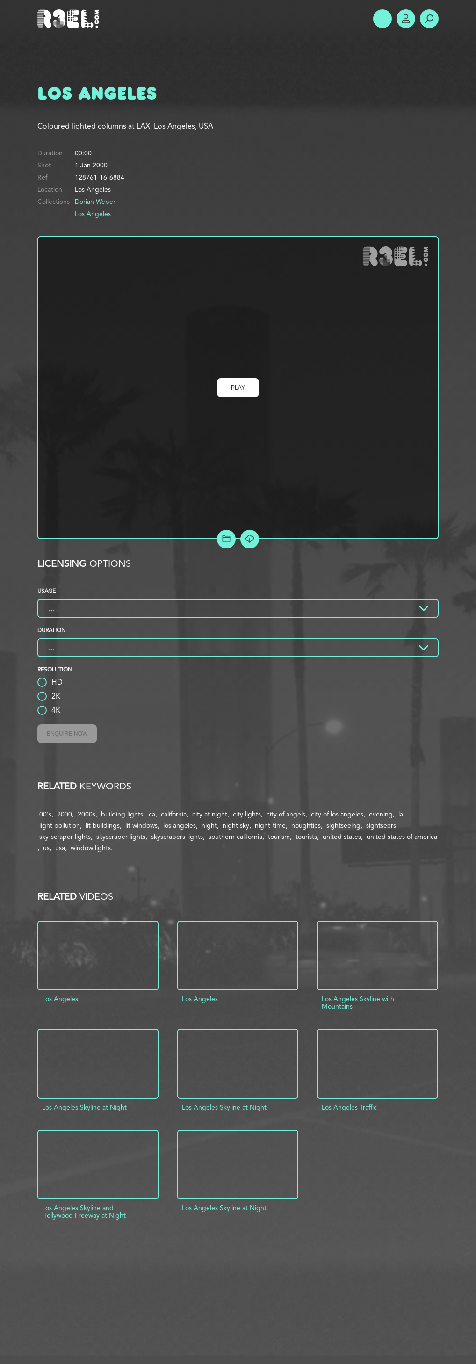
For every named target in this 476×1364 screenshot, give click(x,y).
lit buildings (103, 825)
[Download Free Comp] (249, 539)
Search (429, 18)
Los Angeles (93, 213)
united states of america (402, 836)
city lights (247, 814)
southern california (235, 836)
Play (238, 387)
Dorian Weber (95, 201)
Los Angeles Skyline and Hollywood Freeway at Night (84, 1211)
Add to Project (226, 539)
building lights (122, 814)
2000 (64, 814)
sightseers (381, 825)
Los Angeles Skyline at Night (84, 1107)
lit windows (141, 825)
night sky (236, 825)
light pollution (59, 825)
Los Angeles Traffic (349, 1107)
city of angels (286, 814)
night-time (270, 825)
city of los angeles (337, 814)
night (209, 825)
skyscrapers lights (177, 836)
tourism (279, 836)
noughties (306, 825)
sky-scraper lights (65, 836)
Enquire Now (67, 733)
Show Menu (382, 18)
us (46, 848)
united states (342, 836)
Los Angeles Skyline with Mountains (358, 1002)
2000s (86, 814)
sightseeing (343, 825)
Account (406, 18)
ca (152, 814)
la (400, 814)
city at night (209, 814)
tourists (306, 836)
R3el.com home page (70, 18)
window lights (91, 848)
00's (45, 814)
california (174, 814)
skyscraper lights (120, 836)
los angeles (179, 825)
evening (381, 814)
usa (60, 848)
